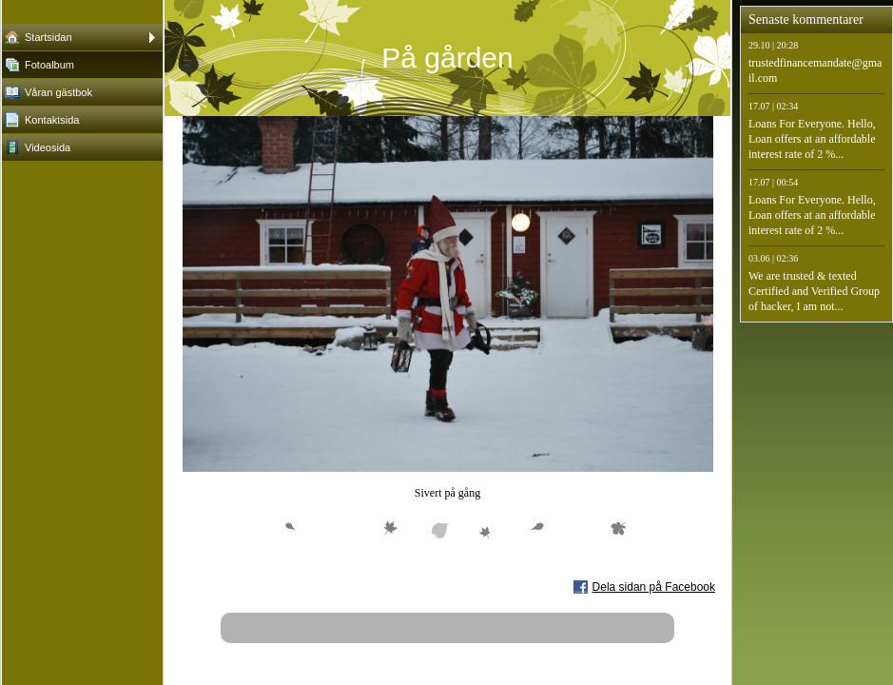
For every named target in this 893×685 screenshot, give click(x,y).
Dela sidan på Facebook (653, 587)
